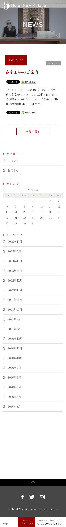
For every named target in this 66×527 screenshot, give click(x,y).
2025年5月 (14, 253)
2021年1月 (14, 331)
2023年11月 (15, 272)
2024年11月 (15, 263)
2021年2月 (14, 321)
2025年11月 (15, 243)
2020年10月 (15, 360)
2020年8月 (14, 379)
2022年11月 (15, 292)
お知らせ (13, 172)
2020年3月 (14, 408)
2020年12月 (15, 340)
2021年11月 (15, 302)
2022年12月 (15, 282)
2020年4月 (14, 399)
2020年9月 (14, 369)
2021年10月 (15, 311)
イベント (13, 162)
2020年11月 (15, 350)
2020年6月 (14, 389)
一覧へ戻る (33, 131)
